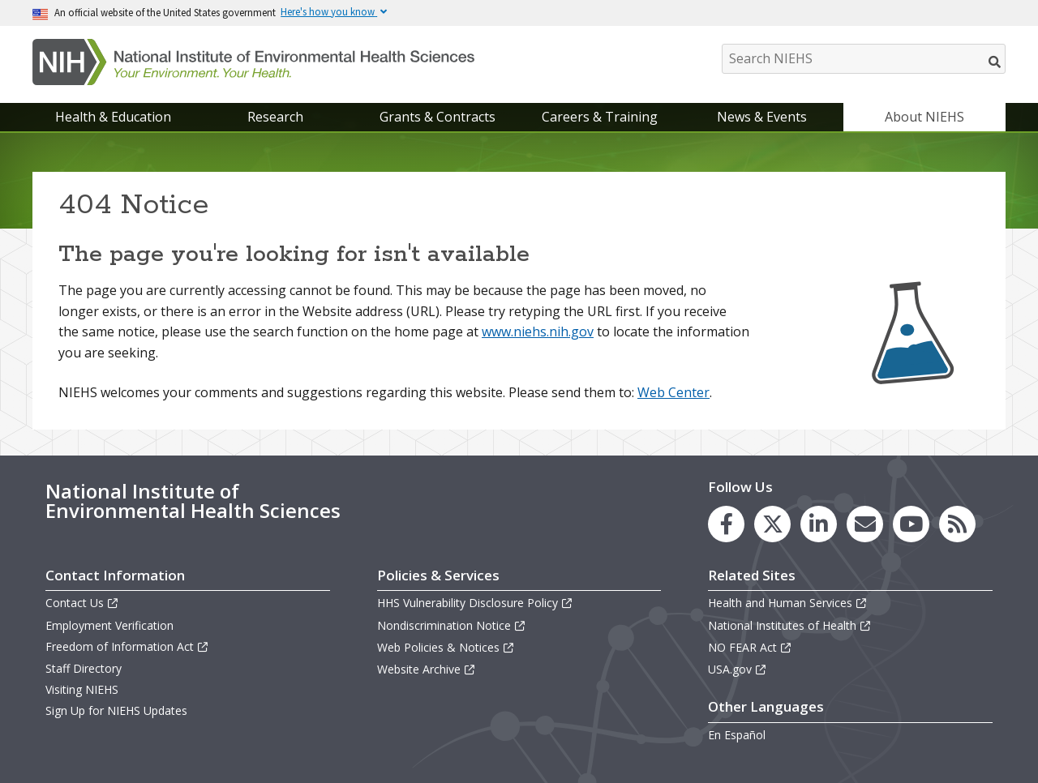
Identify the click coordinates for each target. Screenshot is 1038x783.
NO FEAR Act (750, 647)
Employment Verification (109, 625)
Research (275, 117)
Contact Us (82, 602)
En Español (737, 734)
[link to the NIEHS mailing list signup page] (865, 524)
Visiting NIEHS (81, 689)
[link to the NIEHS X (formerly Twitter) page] (772, 524)
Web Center (673, 392)
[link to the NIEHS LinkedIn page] (818, 524)
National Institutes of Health (790, 625)
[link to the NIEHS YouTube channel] (911, 524)
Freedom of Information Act (127, 646)
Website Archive (426, 669)
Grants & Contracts (437, 117)
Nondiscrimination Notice (451, 625)
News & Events (762, 117)
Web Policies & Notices (446, 647)
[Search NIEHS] (864, 59)
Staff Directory (83, 668)
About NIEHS (924, 117)
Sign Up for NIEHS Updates (116, 710)
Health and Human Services (788, 602)
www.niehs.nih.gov (538, 331)
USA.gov (737, 669)
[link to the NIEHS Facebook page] (726, 524)
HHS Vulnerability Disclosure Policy (475, 602)
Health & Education (113, 117)
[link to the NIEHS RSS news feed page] (957, 524)
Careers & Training (600, 117)
